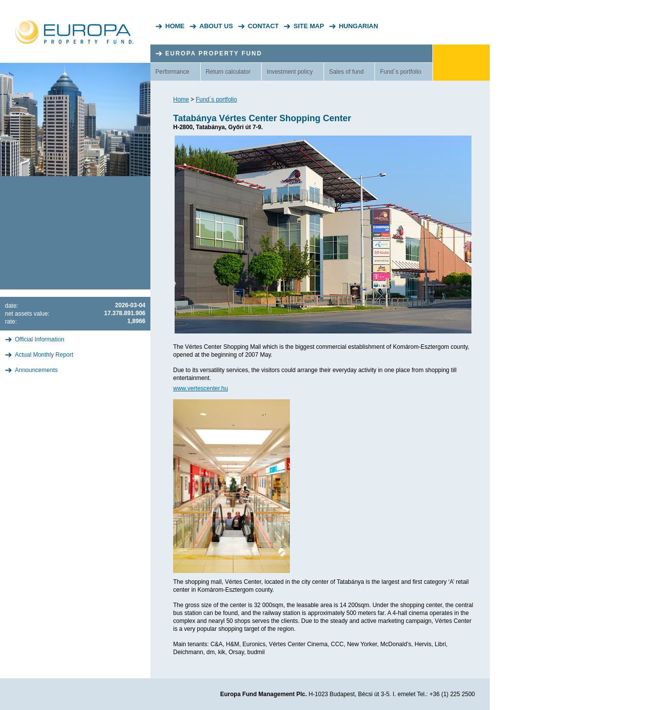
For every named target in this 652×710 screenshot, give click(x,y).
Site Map (308, 26)
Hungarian (358, 26)
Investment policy (290, 71)
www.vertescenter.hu (200, 388)
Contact (263, 26)
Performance (172, 71)
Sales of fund (346, 71)
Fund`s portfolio (400, 71)
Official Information (39, 339)
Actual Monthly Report (44, 354)
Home (175, 26)
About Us (216, 26)
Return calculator (228, 71)
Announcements (36, 370)
